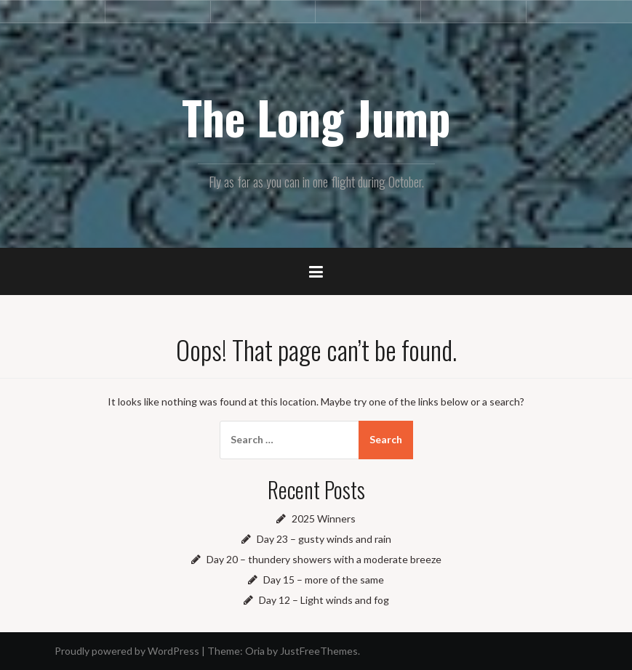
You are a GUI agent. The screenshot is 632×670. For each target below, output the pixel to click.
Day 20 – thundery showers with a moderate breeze (324, 559)
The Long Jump (316, 117)
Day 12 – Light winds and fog (324, 600)
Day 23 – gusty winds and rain (324, 539)
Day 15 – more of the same (323, 579)
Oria (255, 651)
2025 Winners (324, 518)
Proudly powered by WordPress (127, 651)
